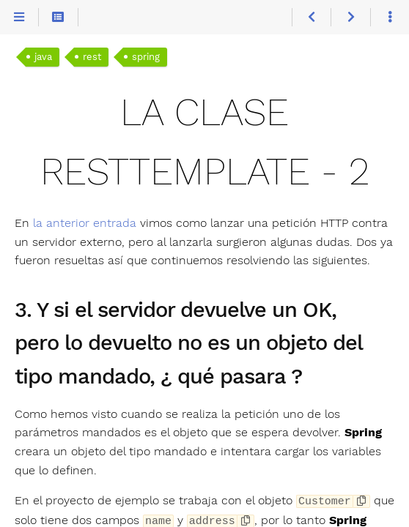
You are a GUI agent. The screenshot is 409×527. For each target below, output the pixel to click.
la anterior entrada (84, 223)
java (43, 56)
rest (92, 56)
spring (146, 56)
